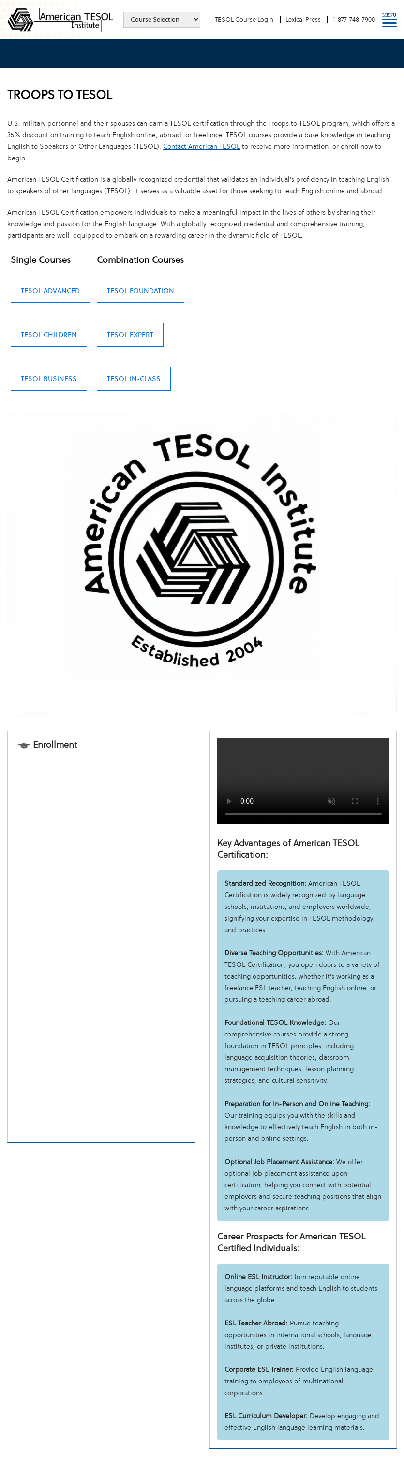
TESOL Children (49, 335)
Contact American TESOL (201, 146)
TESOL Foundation (140, 291)
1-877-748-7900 (354, 19)
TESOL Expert (130, 335)
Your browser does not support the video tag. (303, 781)
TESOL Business (49, 379)
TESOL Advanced (50, 291)
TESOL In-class (134, 379)
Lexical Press (303, 19)
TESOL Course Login (244, 19)
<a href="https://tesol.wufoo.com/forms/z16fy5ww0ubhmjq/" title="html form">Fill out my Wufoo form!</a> (101, 945)
